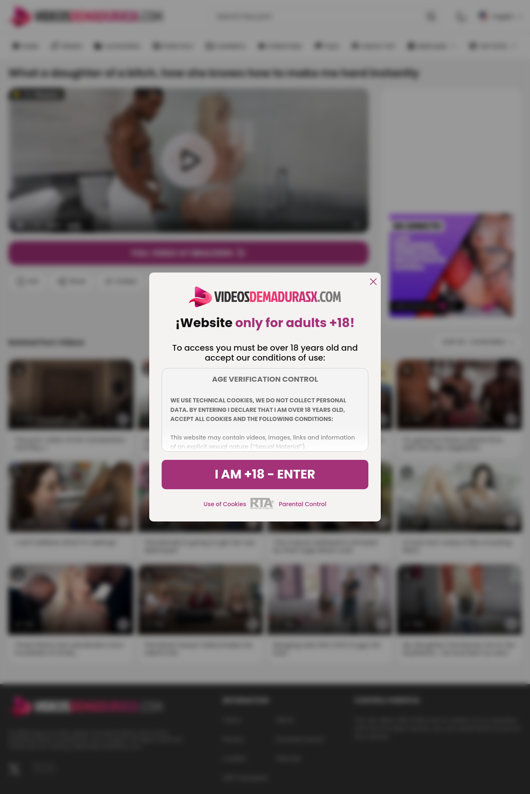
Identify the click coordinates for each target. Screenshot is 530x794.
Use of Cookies (225, 504)
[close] (373, 282)
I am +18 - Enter (265, 474)
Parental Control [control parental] (302, 504)
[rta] (262, 508)
